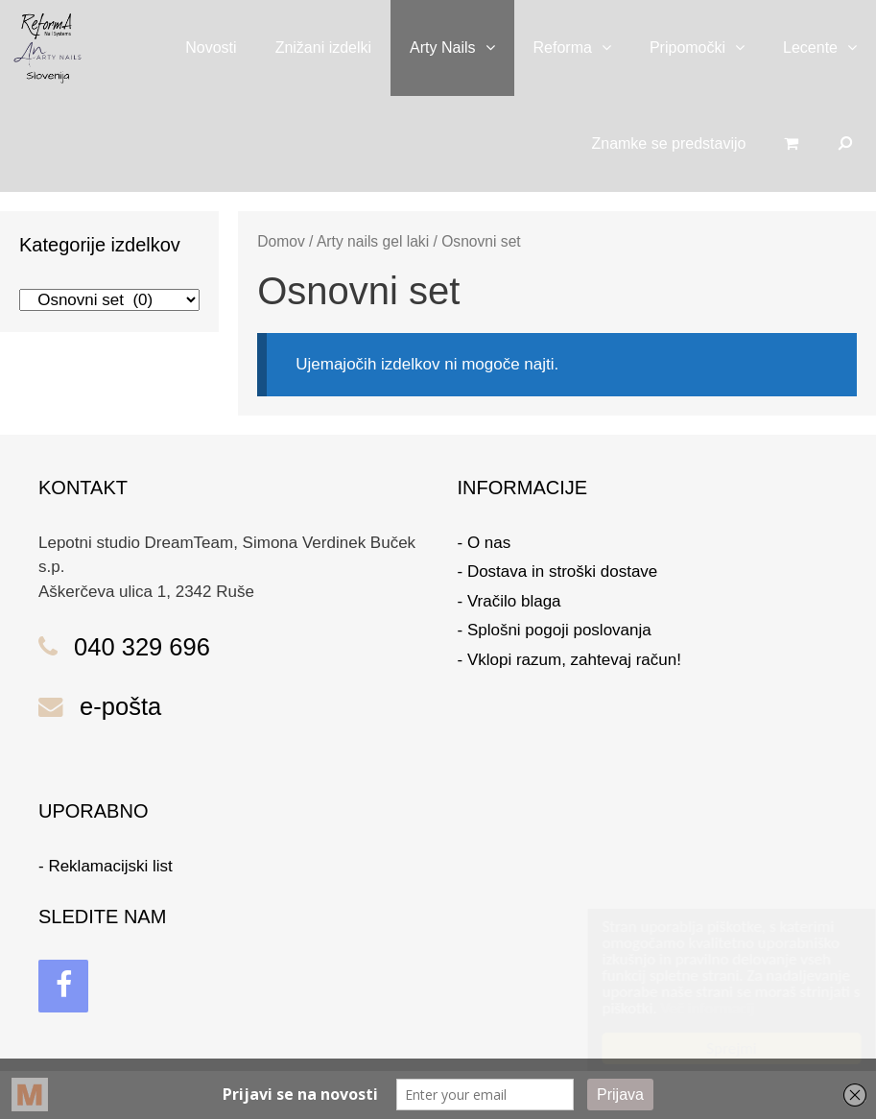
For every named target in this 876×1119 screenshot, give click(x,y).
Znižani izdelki (323, 47)
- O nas (484, 543)
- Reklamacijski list (105, 866)
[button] (495, 48)
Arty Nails (461, 48)
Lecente (829, 48)
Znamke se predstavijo (668, 143)
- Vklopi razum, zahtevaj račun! (569, 660)
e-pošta (120, 706)
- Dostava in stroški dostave (558, 571)
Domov (281, 241)
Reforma (581, 48)
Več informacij (689, 1008)
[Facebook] (63, 986)
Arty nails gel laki (373, 241)
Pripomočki (707, 48)
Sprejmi (713, 1048)
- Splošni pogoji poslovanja (554, 630)
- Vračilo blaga (509, 601)
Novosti (210, 47)
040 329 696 (142, 646)
